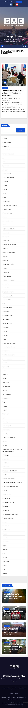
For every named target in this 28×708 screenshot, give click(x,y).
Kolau (4, 370)
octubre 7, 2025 (8, 98)
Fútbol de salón (7, 323)
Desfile (5, 268)
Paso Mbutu (6, 429)
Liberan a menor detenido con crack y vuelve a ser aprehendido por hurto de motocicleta (14, 703)
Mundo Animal (7, 394)
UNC (4, 553)
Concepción (6, 236)
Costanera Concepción (9, 244)
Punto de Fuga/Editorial (10, 471)
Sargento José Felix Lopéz (10, 514)
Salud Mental (7, 494)
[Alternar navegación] (13, 46)
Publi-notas (6, 459)
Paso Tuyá (6, 433)
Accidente (6, 146)
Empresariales (7, 299)
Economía (6, 284)
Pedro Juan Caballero (9, 437)
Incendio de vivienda (9, 347)
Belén (4, 193)
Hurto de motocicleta (9, 343)
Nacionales (6, 398)
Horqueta (5, 335)
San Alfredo (6, 498)
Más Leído (6, 382)
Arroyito (5, 169)
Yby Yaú (5, 573)
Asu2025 (5, 181)
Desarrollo (6, 260)
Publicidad (6, 463)
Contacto (16, 693)
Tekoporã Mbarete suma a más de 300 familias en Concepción (12, 93)
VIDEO (4, 565)
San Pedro (6, 510)
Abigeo (5, 138)
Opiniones (6, 414)
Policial (5, 441)
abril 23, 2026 (9, 598)
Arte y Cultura (7, 173)
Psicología (6, 455)
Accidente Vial (7, 150)
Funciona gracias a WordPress (9, 688)
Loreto (5, 378)
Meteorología (6, 386)
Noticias (5, 406)
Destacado (6, 272)
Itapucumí (6, 366)
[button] (23, 46)
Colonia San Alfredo (8, 229)
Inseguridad (6, 351)
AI (3, 158)
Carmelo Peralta (7, 213)
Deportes (5, 256)
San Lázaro (6, 506)
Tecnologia (6, 541)
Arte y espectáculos (8, 177)
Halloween (6, 327)
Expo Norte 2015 (7, 315)
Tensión (5, 545)
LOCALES (5, 374)
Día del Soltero (7, 276)
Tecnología (6, 538)
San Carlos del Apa (8, 502)
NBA (4, 402)
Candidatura (6, 201)
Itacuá (4, 363)
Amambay (6, 166)
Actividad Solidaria (8, 154)
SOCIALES (6, 526)
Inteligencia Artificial (9, 355)
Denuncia (5, 248)
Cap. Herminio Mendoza (10, 205)
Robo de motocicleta (9, 478)
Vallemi (5, 557)
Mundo (5, 390)
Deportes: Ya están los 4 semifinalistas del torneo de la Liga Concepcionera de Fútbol (14, 698)
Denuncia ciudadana (9, 252)
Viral (4, 569)
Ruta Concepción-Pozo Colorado (12, 482)
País (4, 418)
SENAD (5, 522)
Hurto (4, 339)
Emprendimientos (8, 296)
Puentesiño (6, 467)
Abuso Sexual (7, 142)
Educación (6, 288)
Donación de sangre (8, 280)
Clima (4, 225)
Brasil (4, 197)
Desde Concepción (8, 264)
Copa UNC (6, 240)
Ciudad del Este (7, 221)
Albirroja (5, 162)
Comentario (6, 232)
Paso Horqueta (7, 426)
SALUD (5, 490)
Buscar (4, 125)
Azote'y (5, 185)
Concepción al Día (14, 36)
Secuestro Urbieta (8, 518)
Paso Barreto (6, 422)
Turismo (5, 549)
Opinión (5, 410)
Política (5, 445)
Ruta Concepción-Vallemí (10, 486)
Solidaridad (6, 530)
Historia (5, 331)
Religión (5, 474)
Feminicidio (6, 319)
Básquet (5, 189)
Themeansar (14, 690)
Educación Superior (8, 292)
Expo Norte (6, 311)
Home (11, 693)
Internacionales (7, 359)
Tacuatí (5, 534)
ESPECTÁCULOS (7, 307)
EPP (4, 303)
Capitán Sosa (7, 209)
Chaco (4, 217)
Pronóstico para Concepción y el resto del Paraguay (12, 450)
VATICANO (6, 561)
